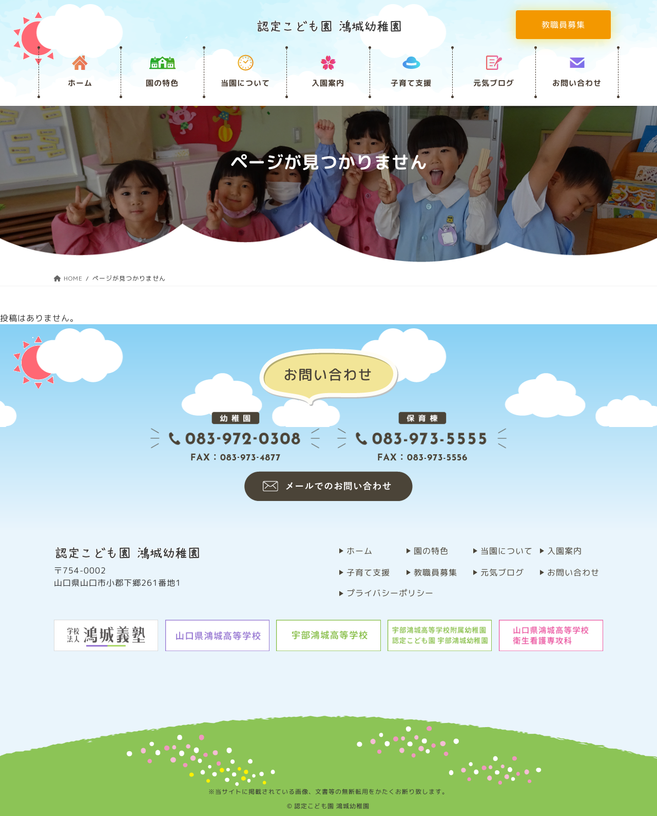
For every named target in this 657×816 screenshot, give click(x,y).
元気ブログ (493, 83)
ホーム (80, 83)
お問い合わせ (577, 83)
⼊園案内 (328, 83)
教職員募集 (563, 24)
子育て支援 (411, 83)
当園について (245, 83)
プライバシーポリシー (390, 593)
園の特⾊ (162, 83)
